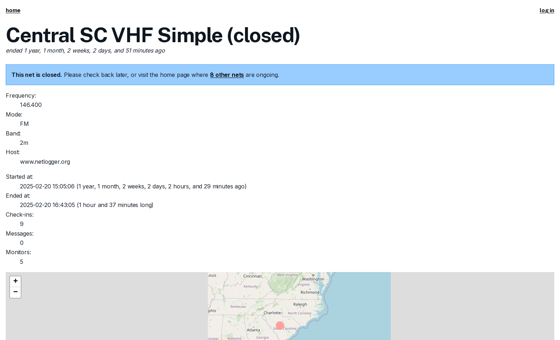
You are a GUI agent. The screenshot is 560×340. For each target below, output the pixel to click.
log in (547, 10)
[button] (15, 281)
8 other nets (227, 74)
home (13, 10)
